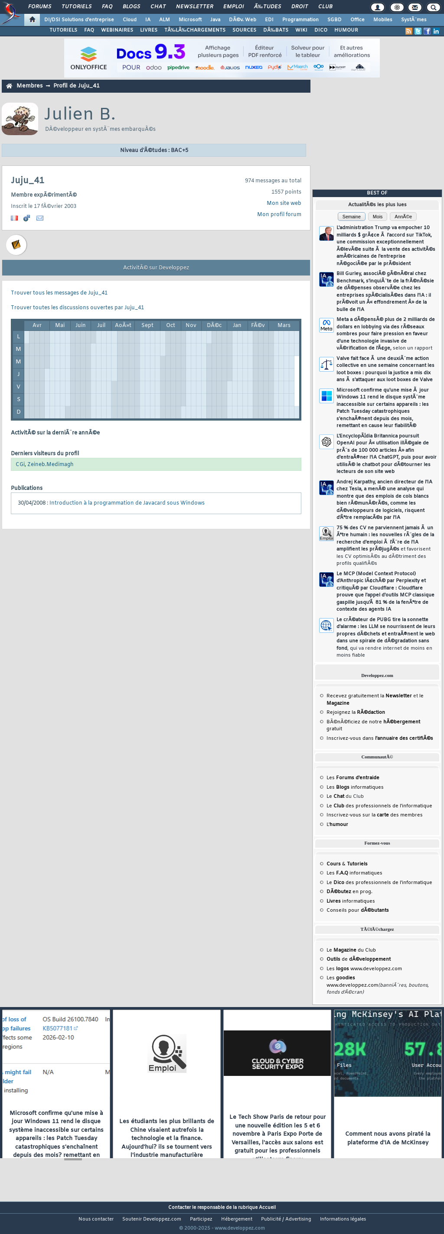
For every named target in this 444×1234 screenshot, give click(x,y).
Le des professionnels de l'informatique (379, 806)
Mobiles (382, 20)
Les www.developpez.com (364, 969)
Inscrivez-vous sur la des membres (374, 815)
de (358, 959)
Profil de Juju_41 (76, 86)
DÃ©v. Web (242, 20)
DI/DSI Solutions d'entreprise (79, 20)
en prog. (349, 892)
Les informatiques (355, 787)
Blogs (131, 6)
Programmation (300, 20)
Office (357, 20)
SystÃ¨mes (414, 20)
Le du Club (351, 950)
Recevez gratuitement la (369, 696)
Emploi (233, 6)
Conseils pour (357, 910)
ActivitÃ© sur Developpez (156, 268)
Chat (158, 6)
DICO (320, 30)
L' (337, 825)
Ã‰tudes (267, 6)
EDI (269, 20)
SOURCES (244, 30)
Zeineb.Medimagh (50, 464)
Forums (39, 6)
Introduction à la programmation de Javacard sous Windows (127, 503)
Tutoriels (76, 6)
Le (335, 797)
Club (325, 6)
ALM (164, 20)
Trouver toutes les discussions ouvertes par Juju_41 (77, 307)
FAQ (107, 6)
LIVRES (148, 30)
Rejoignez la (355, 712)
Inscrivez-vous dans (379, 738)
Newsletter (194, 6)
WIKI (301, 30)
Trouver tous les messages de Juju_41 (59, 293)
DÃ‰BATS (275, 30)
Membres (29, 86)
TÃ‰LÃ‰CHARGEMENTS (194, 30)
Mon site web (284, 203)
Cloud (130, 20)
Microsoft (190, 20)
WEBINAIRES (117, 30)
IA (147, 20)
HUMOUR (346, 30)
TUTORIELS (63, 30)
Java (215, 20)
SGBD (334, 20)
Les (352, 778)
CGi (20, 464)
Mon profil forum (279, 214)
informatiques (350, 901)
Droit (300, 6)
